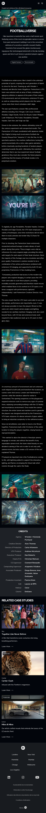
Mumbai (31, 760)
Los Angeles (15, 770)
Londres (15, 754)
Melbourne (31, 765)
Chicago (15, 765)
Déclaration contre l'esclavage (23, 790)
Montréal (15, 760)
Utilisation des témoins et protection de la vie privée (23, 795)
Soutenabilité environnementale (23, 785)
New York (31, 754)
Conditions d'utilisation (23, 800)
